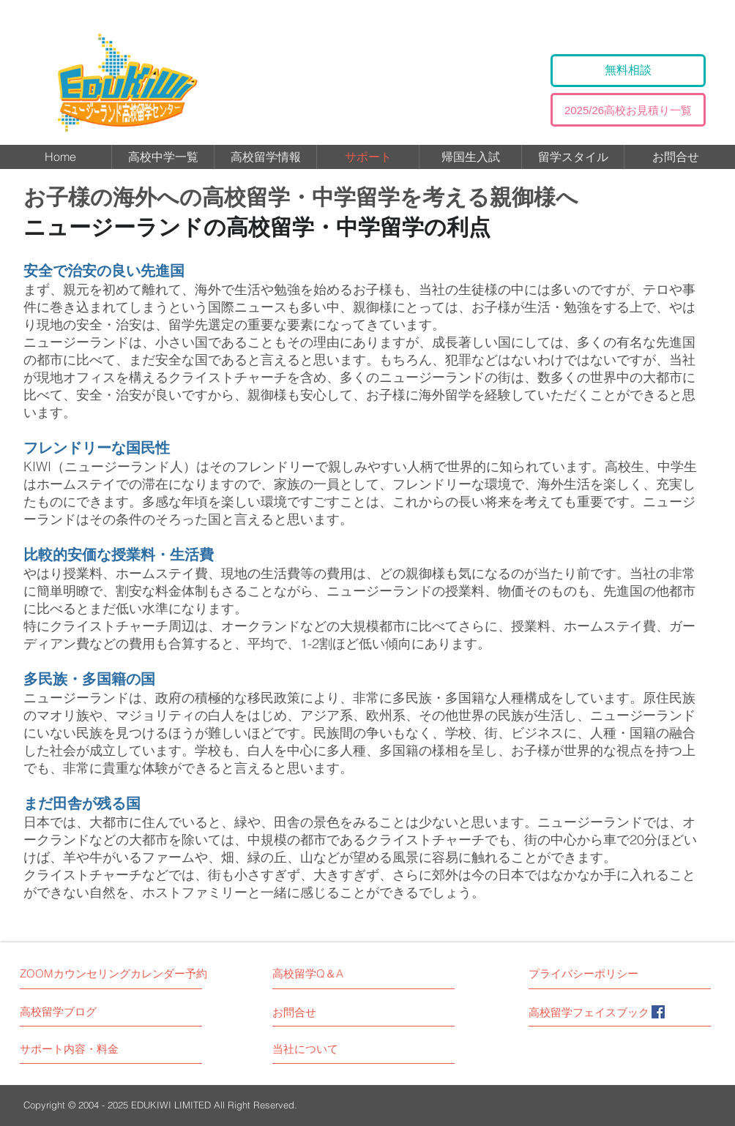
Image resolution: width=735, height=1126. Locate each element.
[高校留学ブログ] (86, 1011)
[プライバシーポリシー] (589, 973)
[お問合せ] (308, 1012)
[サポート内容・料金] (75, 1048)
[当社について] (321, 1048)
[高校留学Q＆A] (310, 973)
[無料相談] (628, 70)
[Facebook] (658, 1011)
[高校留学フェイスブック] (589, 1012)
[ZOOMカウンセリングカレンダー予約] (113, 973)
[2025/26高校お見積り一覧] (628, 110)
